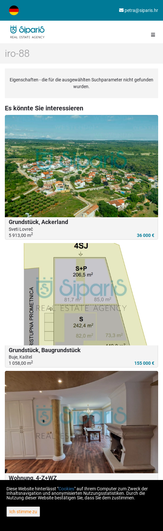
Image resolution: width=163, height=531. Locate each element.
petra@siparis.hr (138, 10)
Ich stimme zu (23, 511)
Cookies (66, 488)
